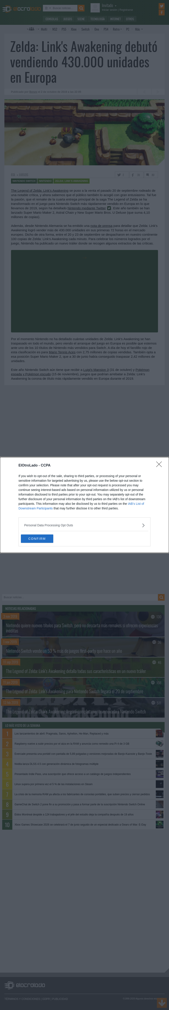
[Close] (160, 465)
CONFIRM (41, 538)
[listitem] (84, 525)
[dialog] (84, 505)
